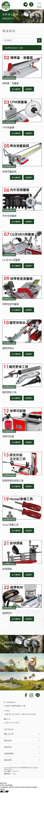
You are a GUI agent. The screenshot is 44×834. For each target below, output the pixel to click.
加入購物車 (16, 89)
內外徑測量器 (9, 215)
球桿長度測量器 (10, 304)
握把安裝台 (8, 348)
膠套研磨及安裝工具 (12, 480)
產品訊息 (8, 747)
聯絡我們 (8, 760)
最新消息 (8, 740)
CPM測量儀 (8, 127)
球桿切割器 (8, 436)
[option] (22, 16)
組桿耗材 (7, 613)
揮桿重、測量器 (10, 83)
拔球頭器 (7, 568)
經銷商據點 (8, 753)
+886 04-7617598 (28, 714)
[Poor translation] (6, 791)
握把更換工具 (9, 392)
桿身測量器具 (9, 171)
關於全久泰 (8, 734)
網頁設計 (7, 773)
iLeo (14, 773)
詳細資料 (28, 89)
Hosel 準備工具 (10, 524)
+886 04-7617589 (11, 714)
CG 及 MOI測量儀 (11, 260)
